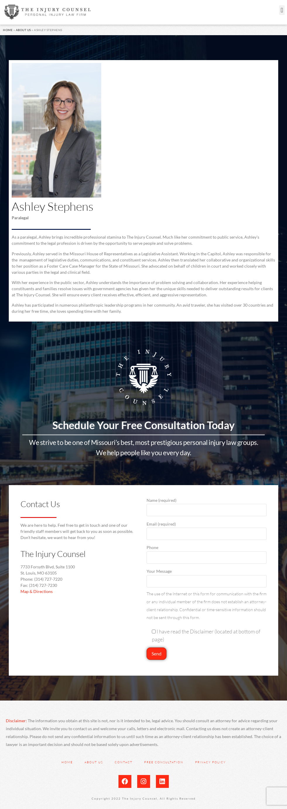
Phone (207, 552)
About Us (23, 30)
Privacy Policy (210, 762)
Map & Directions (36, 591)
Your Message (207, 576)
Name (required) (207, 505)
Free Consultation (163, 762)
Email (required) (207, 528)
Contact (124, 762)
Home (8, 30)
